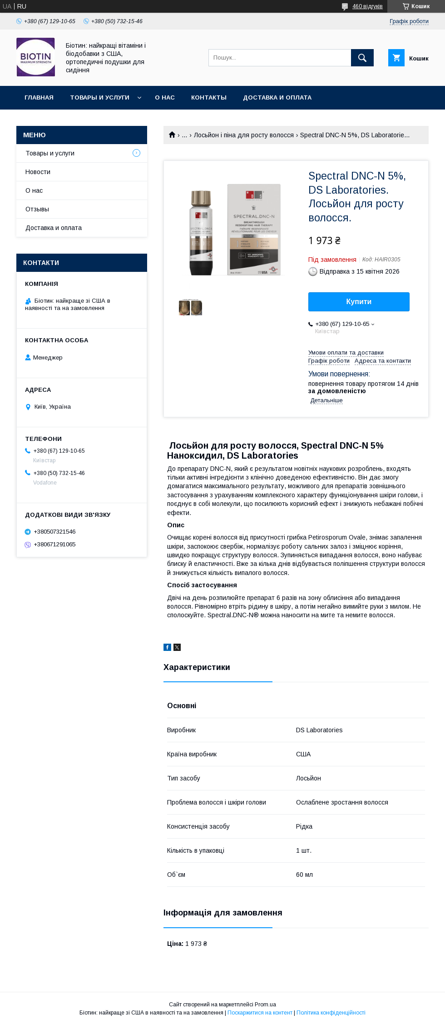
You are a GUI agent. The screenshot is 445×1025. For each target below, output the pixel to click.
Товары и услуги (99, 97)
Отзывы (37, 209)
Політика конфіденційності (331, 1013)
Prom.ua (265, 1004)
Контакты (209, 97)
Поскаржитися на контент (259, 1013)
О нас (165, 97)
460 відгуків (367, 6)
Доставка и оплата (277, 97)
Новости (37, 171)
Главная (39, 97)
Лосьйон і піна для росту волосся (244, 135)
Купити (359, 301)
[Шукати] (362, 57)
